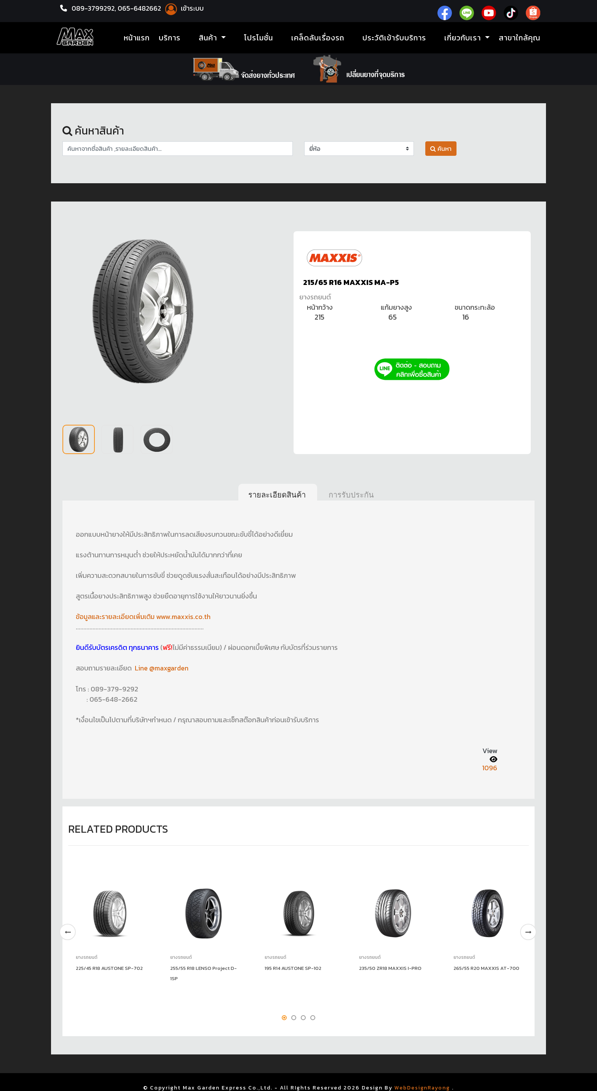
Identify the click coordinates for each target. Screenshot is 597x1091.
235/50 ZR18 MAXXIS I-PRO (390, 967)
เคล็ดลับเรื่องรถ (317, 38)
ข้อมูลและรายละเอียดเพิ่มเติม (117, 616)
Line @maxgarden (162, 668)
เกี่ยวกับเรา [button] (463, 38)
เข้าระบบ (185, 8)
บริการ (169, 38)
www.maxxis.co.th (185, 616)
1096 (489, 767)
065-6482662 (142, 8)
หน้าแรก (137, 38)
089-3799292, (94, 8)
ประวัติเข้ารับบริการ (394, 38)
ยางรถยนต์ (315, 297)
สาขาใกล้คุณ (519, 38)
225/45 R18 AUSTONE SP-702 (109, 967)
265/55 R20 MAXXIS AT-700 (486, 967)
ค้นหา (441, 148)
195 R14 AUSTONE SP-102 (293, 967)
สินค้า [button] (209, 38)
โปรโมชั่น (258, 38)
